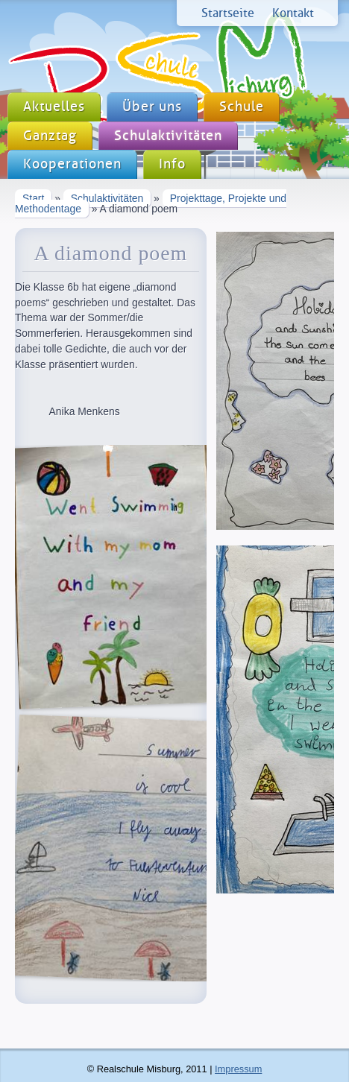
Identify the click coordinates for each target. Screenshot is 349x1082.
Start (33, 198)
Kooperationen (72, 164)
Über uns (152, 107)
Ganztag (50, 136)
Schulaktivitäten (168, 136)
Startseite (227, 13)
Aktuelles (54, 107)
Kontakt (293, 13)
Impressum (238, 1069)
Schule (241, 107)
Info (172, 164)
